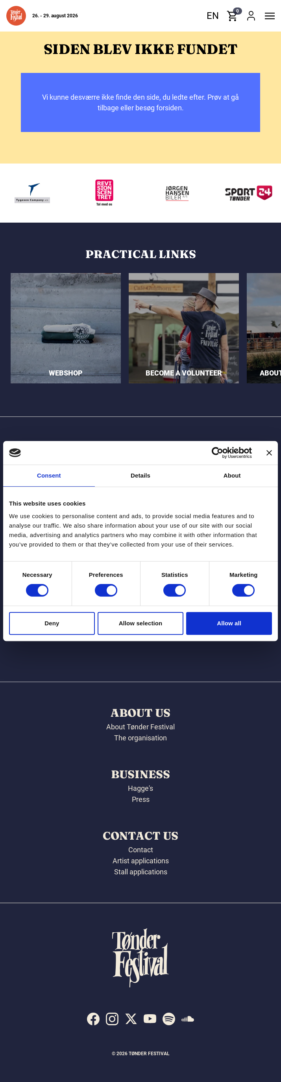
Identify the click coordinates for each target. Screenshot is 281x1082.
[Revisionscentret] (122, 193)
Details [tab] (140, 475)
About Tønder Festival (140, 727)
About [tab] (232, 475)
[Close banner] (269, 452)
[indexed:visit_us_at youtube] (150, 1019)
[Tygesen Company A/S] (50, 193)
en (213, 15)
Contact (140, 850)
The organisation (140, 738)
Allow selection (141, 623)
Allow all (229, 623)
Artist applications (141, 861)
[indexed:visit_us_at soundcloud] (187, 1019)
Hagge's (140, 788)
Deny (51, 623)
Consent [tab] (49, 475)
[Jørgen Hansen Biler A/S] (194, 193)
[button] (16, 16)
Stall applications (140, 872)
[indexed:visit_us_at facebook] (93, 1019)
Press (141, 799)
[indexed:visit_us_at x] (131, 1019)
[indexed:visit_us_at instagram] (112, 1019)
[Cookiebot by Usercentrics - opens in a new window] (217, 453)
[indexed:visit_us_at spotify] (169, 1019)
